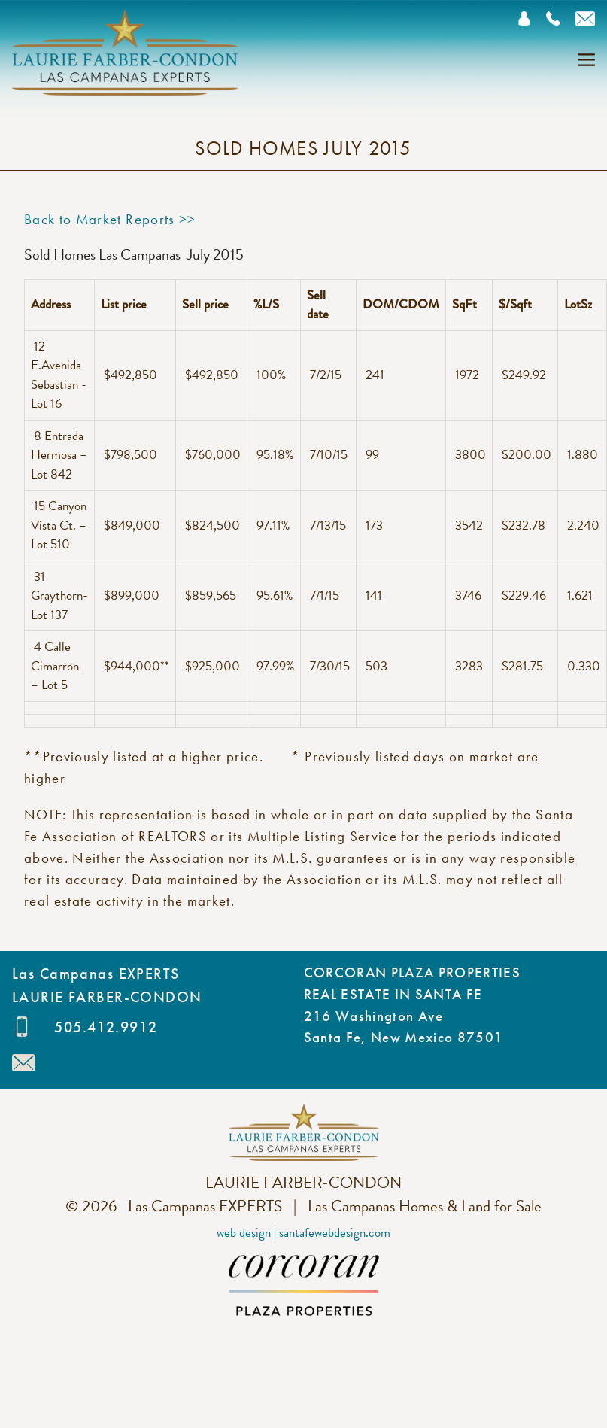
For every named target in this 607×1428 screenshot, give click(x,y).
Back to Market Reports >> (110, 219)
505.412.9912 (105, 1027)
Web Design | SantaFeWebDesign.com (303, 1232)
